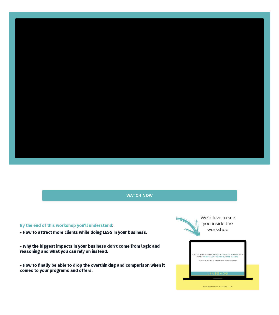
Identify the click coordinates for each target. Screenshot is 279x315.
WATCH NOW (139, 195)
